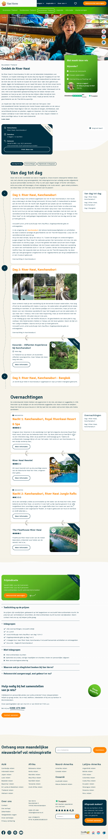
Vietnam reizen (7, 792)
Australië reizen (61, 780)
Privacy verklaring (8, 820)
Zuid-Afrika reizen (35, 786)
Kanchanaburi (33, 229)
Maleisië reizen (7, 780)
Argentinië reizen (89, 767)
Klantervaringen (81, 10)
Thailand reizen (7, 789)
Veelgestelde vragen (9, 814)
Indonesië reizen (7, 770)
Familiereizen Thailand (28, 10)
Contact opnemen (11, 714)
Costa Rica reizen (89, 780)
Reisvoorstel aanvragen (95, 3)
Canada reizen (60, 770)
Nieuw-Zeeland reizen (63, 783)
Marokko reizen (34, 773)
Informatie (69, 10)
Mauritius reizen (35, 777)
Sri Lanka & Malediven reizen (12, 786)
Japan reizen (6, 773)
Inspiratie (59, 10)
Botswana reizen (35, 767)
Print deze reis (27, 149)
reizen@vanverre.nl (36, 811)
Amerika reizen (61, 767)
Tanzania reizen (34, 783)
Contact (4, 804)
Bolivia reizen (88, 770)
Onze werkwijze (7, 817)
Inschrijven (100, 749)
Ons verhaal (5, 807)
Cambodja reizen (7, 767)
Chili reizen (87, 773)
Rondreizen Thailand (10, 10)
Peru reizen (87, 792)
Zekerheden (5, 811)
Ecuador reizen (88, 783)
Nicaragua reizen (89, 786)
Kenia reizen (33, 770)
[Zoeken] (77, 815)
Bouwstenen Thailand (46, 10)
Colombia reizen (89, 777)
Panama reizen (88, 789)
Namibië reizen (34, 780)
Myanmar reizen (7, 783)
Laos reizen (5, 777)
